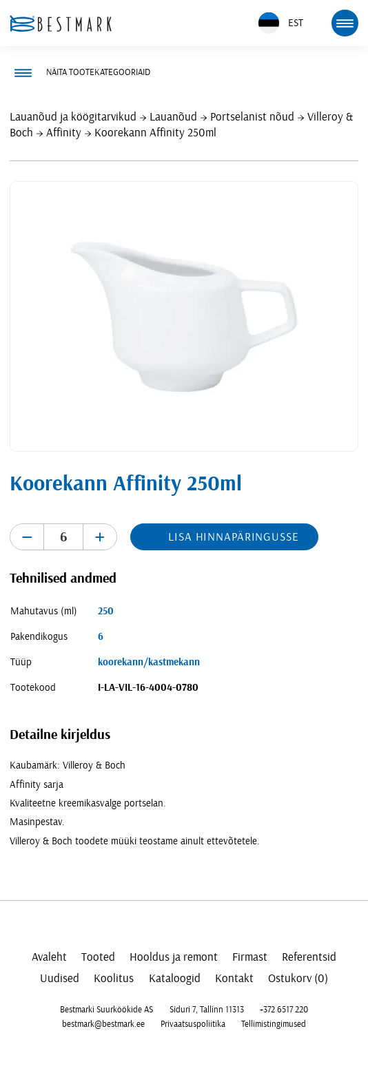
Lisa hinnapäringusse (233, 537)
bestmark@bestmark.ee (103, 1024)
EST (280, 23)
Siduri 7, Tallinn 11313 (207, 1009)
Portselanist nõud (252, 117)
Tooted (98, 957)
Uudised (59, 978)
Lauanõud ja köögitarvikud (73, 117)
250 (106, 611)
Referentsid (309, 957)
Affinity (63, 132)
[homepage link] (61, 23)
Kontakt (234, 978)
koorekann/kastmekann (149, 662)
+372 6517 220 (284, 1009)
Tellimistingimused (273, 1024)
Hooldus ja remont (174, 957)
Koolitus (114, 978)
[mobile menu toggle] (344, 23)
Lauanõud (173, 117)
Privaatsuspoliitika (193, 1024)
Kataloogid (175, 978)
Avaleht (49, 957)
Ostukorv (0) (298, 978)
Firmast (249, 957)
